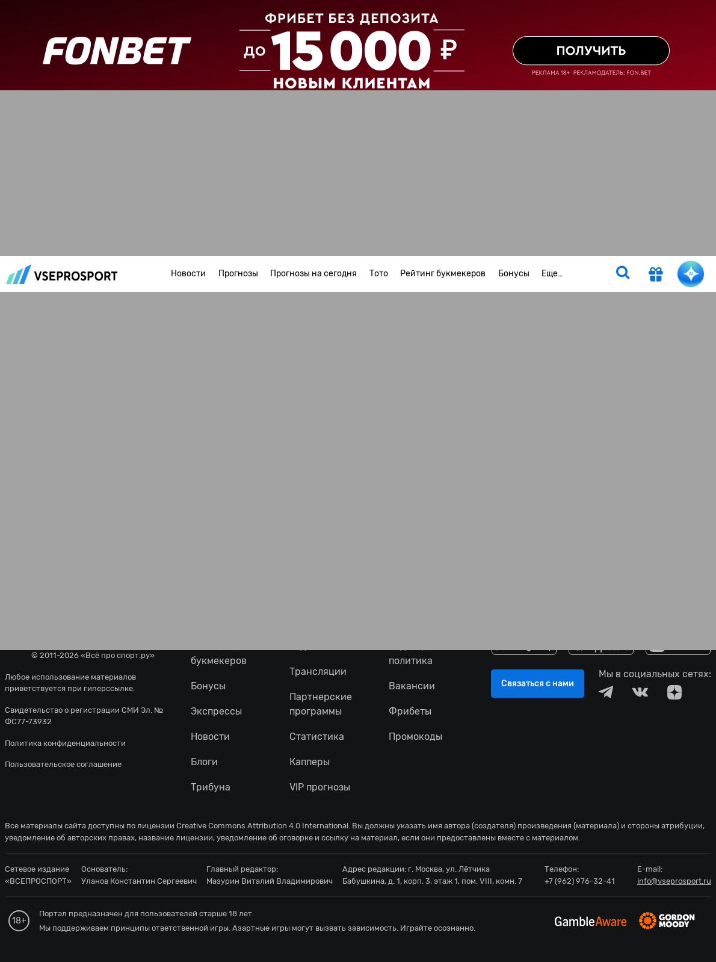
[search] (622, 273)
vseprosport (62, 274)
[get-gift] (656, 275)
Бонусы (513, 273)
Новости (188, 273)
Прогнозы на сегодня (313, 273)
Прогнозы (238, 273)
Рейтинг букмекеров (443, 273)
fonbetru (358, 481)
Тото (378, 273)
